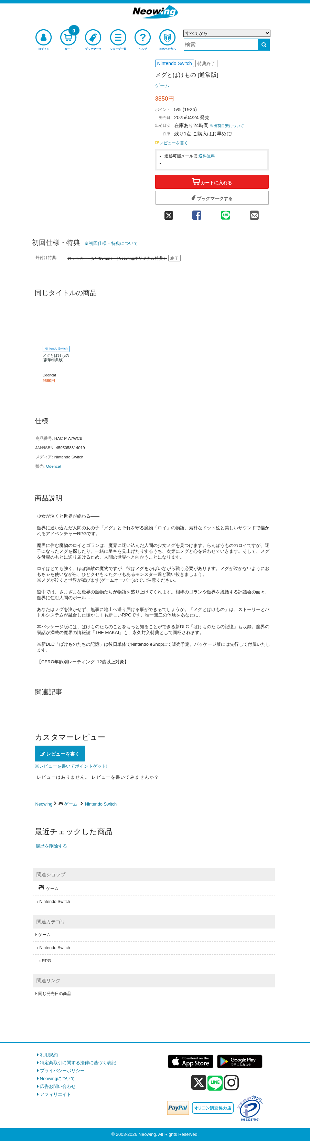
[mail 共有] (254, 212)
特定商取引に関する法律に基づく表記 (78, 1062)
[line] (215, 1083)
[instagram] (231, 1082)
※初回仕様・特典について (111, 243)
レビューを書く (171, 143)
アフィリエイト (55, 1094)
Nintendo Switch (101, 804)
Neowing (44, 804)
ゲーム (162, 85)
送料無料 (207, 156)
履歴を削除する (51, 846)
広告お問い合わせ (58, 1086)
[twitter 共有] (169, 212)
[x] (198, 1082)
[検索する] (264, 45)
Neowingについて (57, 1078)
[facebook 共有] (197, 212)
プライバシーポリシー (62, 1070)
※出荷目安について (227, 126)
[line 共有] (225, 212)
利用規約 (49, 1054)
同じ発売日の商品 (54, 993)
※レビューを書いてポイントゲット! (71, 766)
